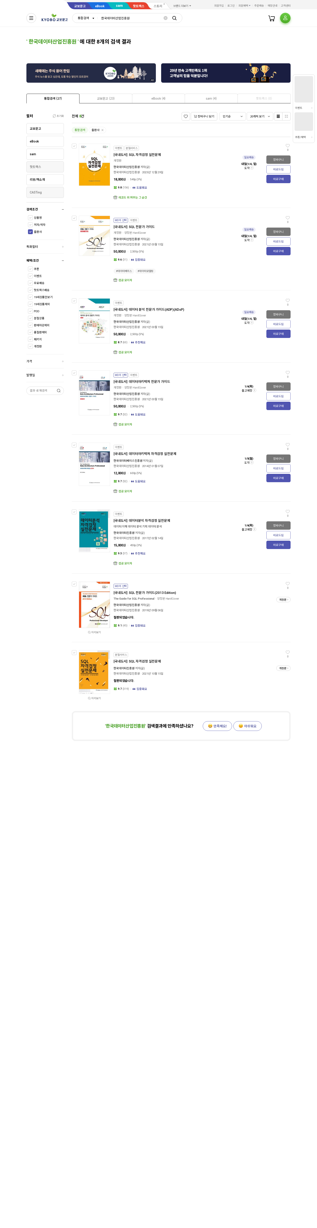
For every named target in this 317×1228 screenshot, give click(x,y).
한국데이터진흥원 (124, 533)
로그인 (231, 5)
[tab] (52, 98)
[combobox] (85, 18)
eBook (100, 6)
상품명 (38, 217)
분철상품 (39, 318)
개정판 (38, 346)
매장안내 (272, 5)
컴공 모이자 (125, 280)
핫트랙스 (138, 6)
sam (119, 6)
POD (36, 311)
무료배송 (39, 283)
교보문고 (80, 6)
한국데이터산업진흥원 (127, 167)
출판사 (38, 232)
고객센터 (286, 5)
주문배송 (259, 5)
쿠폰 (36, 269)
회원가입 (219, 5)
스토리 (158, 6)
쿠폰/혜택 (300, 137)
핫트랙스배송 (42, 290)
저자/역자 (39, 224)
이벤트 (38, 276)
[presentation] (53, 98)
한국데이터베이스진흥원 (128, 460)
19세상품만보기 (43, 297)
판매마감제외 (42, 325)
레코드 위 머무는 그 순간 (132, 197)
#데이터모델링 (145, 271)
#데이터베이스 (124, 271)
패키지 (38, 339)
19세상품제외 (42, 304)
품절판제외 (40, 332)
